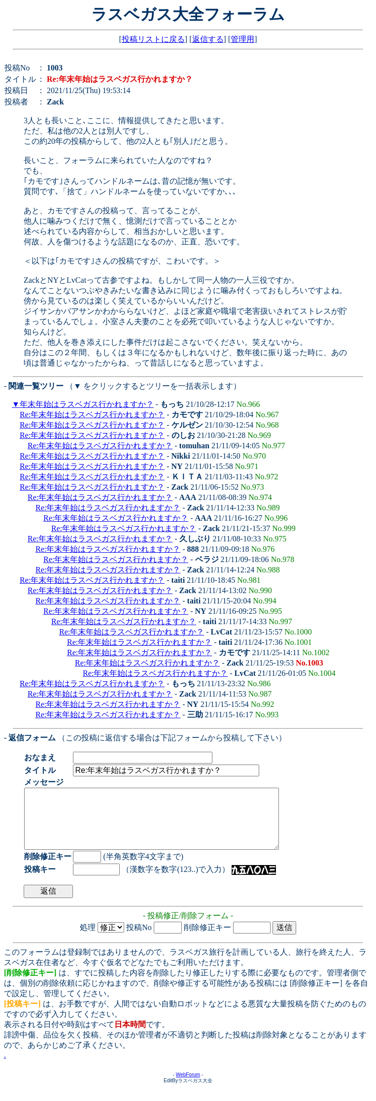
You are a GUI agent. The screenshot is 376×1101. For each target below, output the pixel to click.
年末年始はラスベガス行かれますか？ (87, 404)
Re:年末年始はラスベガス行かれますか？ (92, 414)
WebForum (188, 1086)
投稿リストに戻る (153, 39)
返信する (208, 39)
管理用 (242, 39)
